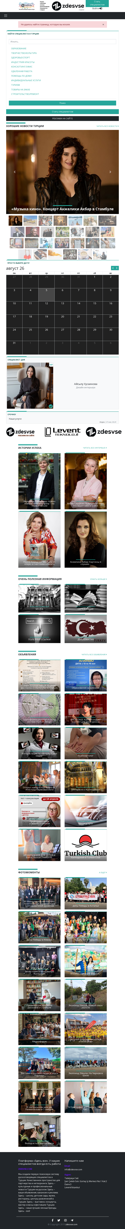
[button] (14, 172)
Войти (97, 8)
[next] (117, 268)
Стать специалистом (62, 111)
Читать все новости (107, 126)
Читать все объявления (94, 654)
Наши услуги (15, 418)
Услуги (102, 422)
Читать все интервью (95, 448)
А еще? (103, 872)
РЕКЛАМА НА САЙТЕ (62, 118)
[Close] (103, 24)
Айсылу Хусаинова (85, 384)
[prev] (113, 268)
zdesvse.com (71, 1224)
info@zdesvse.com (73, 1169)
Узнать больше (98, 579)
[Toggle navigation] (5, 15)
